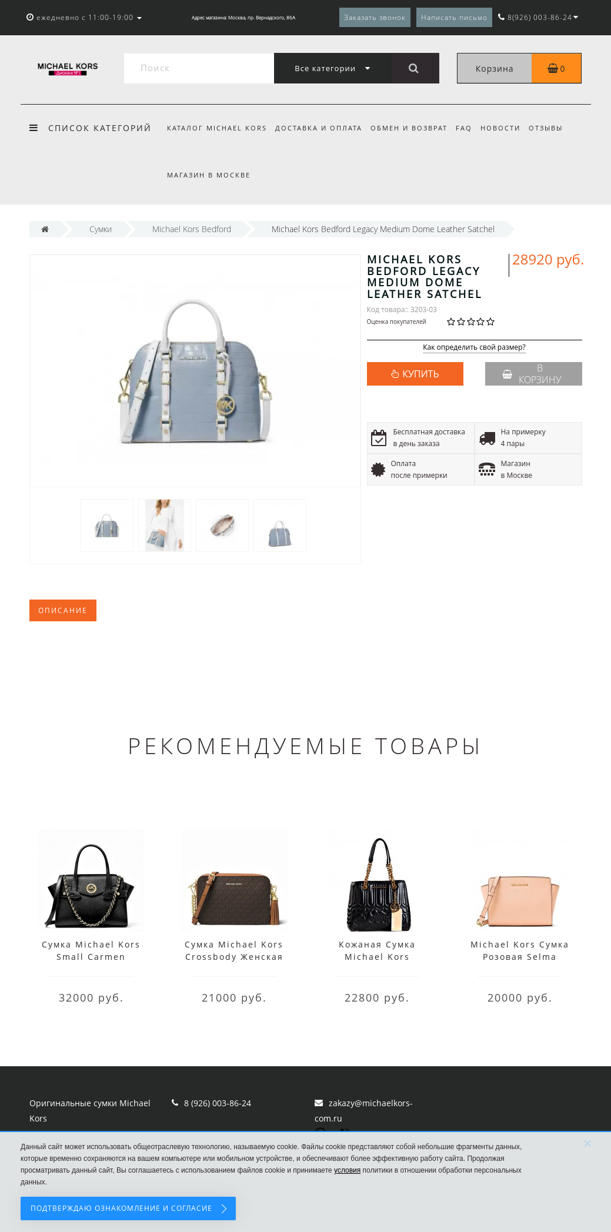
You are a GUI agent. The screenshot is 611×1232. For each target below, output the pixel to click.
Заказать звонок (375, 17)
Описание (63, 610)
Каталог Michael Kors (217, 127)
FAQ (469, 127)
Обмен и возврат (412, 127)
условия (347, 1170)
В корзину (531, 374)
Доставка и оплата (320, 127)
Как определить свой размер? (474, 347)
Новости (508, 127)
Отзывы (555, 127)
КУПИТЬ (420, 374)
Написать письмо (454, 17)
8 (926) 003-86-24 (217, 1103)
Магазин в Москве (209, 174)
